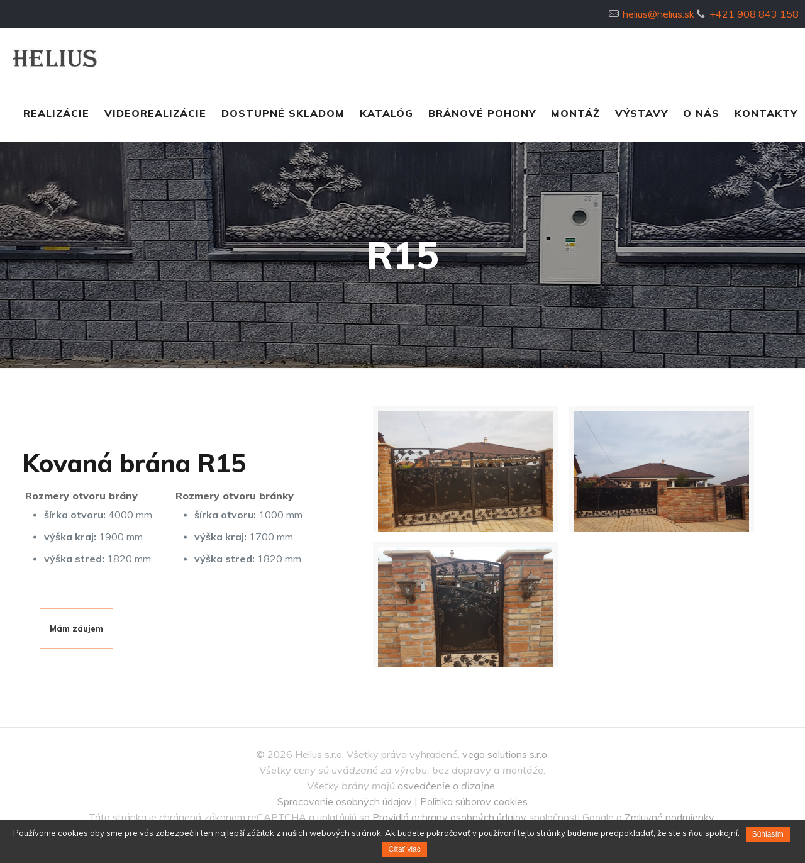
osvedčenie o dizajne (446, 785)
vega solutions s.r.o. (505, 754)
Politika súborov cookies (474, 801)
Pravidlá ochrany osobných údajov (449, 817)
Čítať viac (405, 849)
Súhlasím (768, 834)
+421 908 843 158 (754, 14)
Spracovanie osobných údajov (344, 801)
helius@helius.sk (658, 14)
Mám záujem (76, 628)
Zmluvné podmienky (669, 817)
